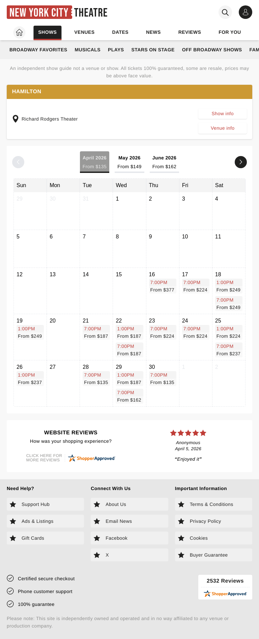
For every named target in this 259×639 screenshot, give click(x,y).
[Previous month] (18, 162)
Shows (47, 32)
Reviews (189, 32)
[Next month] (241, 162)
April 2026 (95, 162)
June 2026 (164, 162)
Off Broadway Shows (212, 49)
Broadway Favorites (38, 49)
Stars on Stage (152, 49)
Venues (84, 32)
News (153, 32)
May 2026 (129, 162)
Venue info (222, 128)
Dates (120, 32)
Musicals (87, 49)
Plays (116, 49)
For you (230, 32)
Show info (223, 113)
